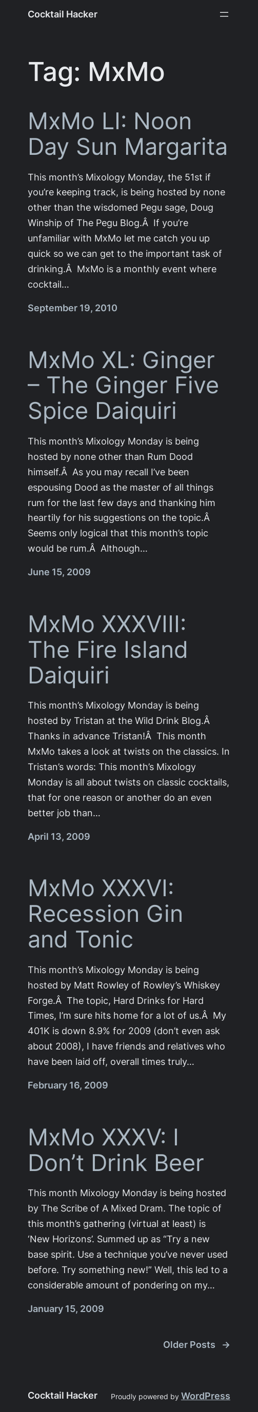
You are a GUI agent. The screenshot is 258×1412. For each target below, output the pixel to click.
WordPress (205, 1395)
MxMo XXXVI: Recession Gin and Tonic (105, 913)
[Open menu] (224, 14)
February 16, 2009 (68, 1085)
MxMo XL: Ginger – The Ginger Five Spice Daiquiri (123, 385)
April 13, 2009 (59, 836)
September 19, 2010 (72, 307)
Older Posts (196, 1345)
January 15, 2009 (66, 1308)
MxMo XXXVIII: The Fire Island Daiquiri (108, 649)
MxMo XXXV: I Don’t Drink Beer (116, 1150)
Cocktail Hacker (62, 14)
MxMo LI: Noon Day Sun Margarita (128, 133)
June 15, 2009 (59, 572)
